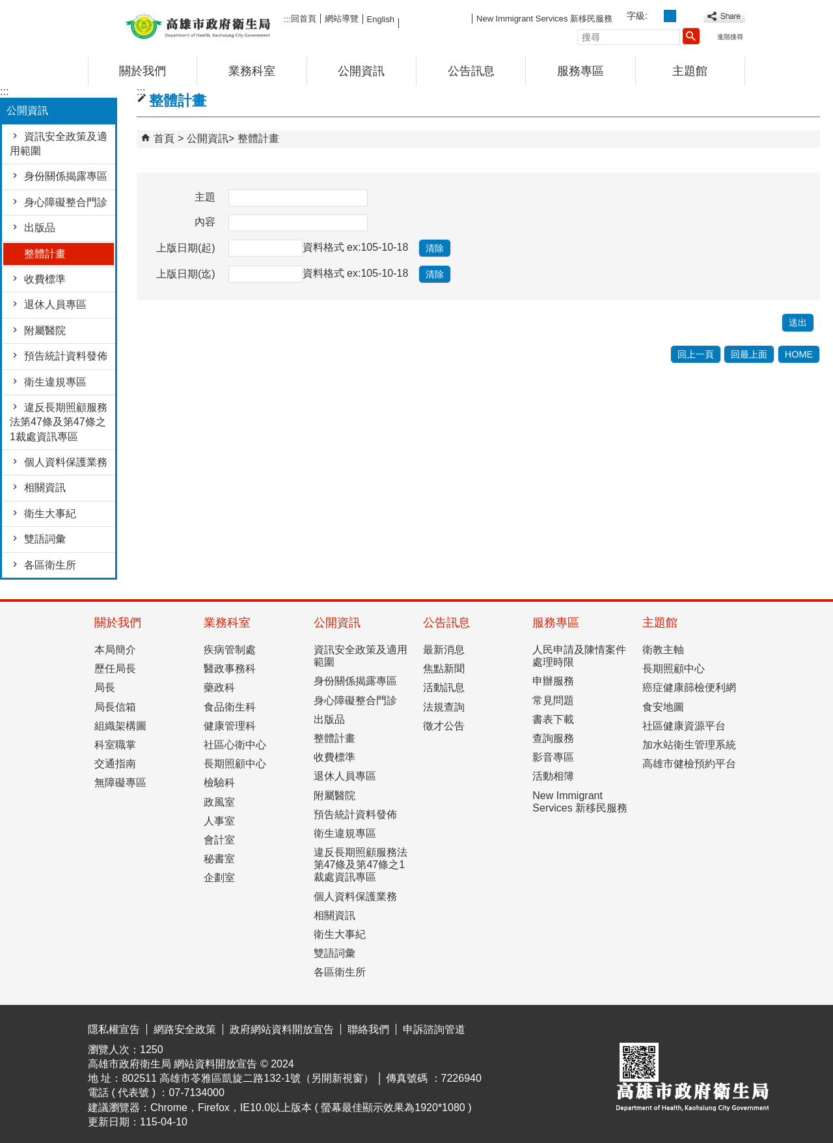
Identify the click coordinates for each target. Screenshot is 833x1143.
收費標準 (45, 279)
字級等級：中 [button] (670, 16)
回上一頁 (695, 354)
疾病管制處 (230, 649)
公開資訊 (361, 71)
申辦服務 (553, 680)
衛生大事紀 (50, 513)
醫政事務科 (230, 668)
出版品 (39, 227)
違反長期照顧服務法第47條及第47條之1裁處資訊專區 (58, 422)
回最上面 (749, 354)
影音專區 (553, 757)
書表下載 (553, 719)
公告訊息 (471, 71)
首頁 (164, 138)
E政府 (634, 1026)
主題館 (689, 71)
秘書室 (219, 858)
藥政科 (219, 687)
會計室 (219, 839)
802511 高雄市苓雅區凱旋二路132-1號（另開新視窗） (248, 1078)
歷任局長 (115, 668)
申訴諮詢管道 (434, 1029)
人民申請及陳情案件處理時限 (579, 656)
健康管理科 (230, 725)
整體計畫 (45, 253)
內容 (205, 221)
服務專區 (580, 71)
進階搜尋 (730, 36)
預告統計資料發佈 (65, 355)
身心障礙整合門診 (65, 202)
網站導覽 (342, 18)
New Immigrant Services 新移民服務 (544, 18)
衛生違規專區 (55, 382)
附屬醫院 (45, 330)
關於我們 (142, 71)
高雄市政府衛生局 (198, 25)
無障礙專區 (120, 782)
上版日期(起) (185, 247)
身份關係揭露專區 (65, 176)
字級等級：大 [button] (684, 15)
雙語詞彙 (45, 538)
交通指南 (115, 763)
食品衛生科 (230, 707)
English (380, 19)
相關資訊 (45, 487)
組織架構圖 (120, 725)
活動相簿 (553, 776)
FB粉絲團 (435, 18)
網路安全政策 (185, 1029)
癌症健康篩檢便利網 (689, 687)
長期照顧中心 (235, 763)
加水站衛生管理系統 (689, 744)
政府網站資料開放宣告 (282, 1029)
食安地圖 (663, 707)
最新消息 (444, 649)
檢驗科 (219, 782)
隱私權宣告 (114, 1029)
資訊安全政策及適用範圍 (58, 143)
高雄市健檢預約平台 (689, 763)
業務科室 (251, 71)
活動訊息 (444, 687)
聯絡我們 (368, 1029)
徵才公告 (444, 725)
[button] (691, 36)
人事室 (219, 820)
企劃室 (219, 877)
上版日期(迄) (185, 273)
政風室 (219, 802)
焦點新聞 (444, 668)
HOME (799, 354)
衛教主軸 (663, 649)
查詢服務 (553, 738)
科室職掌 (115, 744)
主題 (205, 197)
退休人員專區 (55, 304)
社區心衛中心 (235, 744)
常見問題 (553, 700)
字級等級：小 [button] (655, 15)
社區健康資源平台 (684, 725)
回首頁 (303, 18)
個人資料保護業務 (65, 462)
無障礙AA (698, 1027)
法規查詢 (444, 707)
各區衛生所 (50, 565)
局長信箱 (115, 707)
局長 (104, 687)
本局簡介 (115, 649)
